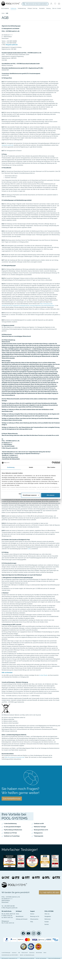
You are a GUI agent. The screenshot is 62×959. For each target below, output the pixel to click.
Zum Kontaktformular (12, 799)
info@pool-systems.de (12, 44)
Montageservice (38, 833)
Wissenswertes (34, 919)
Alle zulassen (50, 495)
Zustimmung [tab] (10, 467)
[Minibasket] (59, 3)
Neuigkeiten (48, 916)
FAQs (31, 921)
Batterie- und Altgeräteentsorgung (27, 955)
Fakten (45, 952)
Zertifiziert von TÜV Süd (10, 833)
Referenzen (48, 919)
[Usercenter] (51, 3)
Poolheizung (13, 8)
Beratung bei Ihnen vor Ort (41, 829)
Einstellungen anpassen (31, 495)
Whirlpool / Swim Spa (32, 8)
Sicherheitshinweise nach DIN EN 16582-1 (10, 955)
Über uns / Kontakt (56, 8)
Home (3, 13)
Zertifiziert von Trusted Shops (12, 836)
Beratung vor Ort (34, 916)
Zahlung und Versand (21, 919)
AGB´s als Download (7, 672)
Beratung (48, 8)
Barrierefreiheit (39, 952)
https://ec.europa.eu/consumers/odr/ (15, 757)
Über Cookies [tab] (51, 467)
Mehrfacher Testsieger (40, 826)
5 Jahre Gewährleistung (10, 823)
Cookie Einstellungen (6, 952)
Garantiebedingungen (56, 958)
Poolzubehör (42, 8)
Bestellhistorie (19, 916)
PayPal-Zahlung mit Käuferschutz (13, 829)
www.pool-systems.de (7, 145)
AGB (7, 13)
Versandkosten (43, 958)
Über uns (47, 913)
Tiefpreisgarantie (38, 836)
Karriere (47, 924)
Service (32, 913)
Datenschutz (31, 952)
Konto (17, 913)
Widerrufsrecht (24, 952)
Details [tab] (31, 467)
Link (29, 548)
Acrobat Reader (43, 675)
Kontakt (47, 921)
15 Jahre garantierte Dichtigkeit (12, 826)
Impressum (14, 952)
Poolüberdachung (22, 8)
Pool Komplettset (5, 8)
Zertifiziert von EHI (39, 823)
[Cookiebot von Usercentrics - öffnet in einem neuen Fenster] (53, 462)
